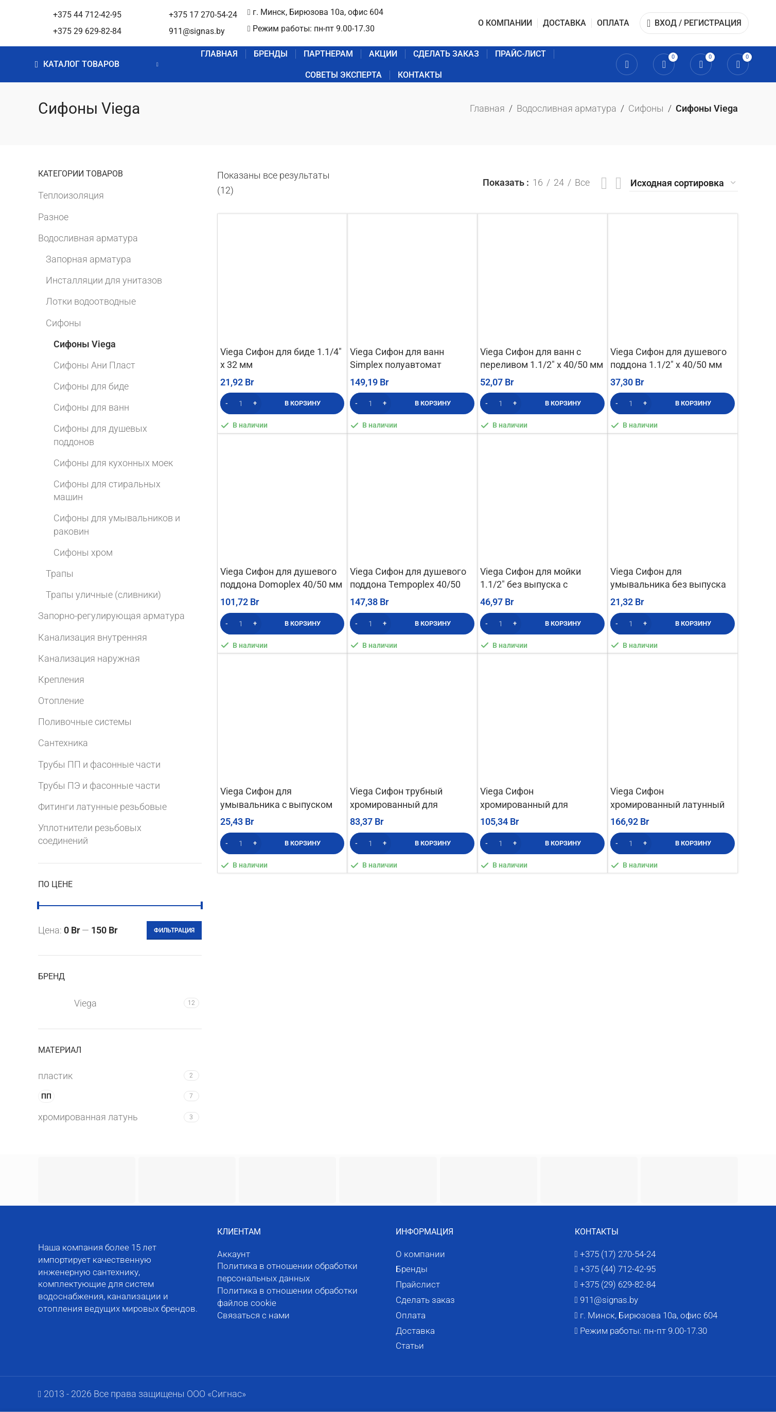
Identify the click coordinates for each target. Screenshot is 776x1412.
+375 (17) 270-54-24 (618, 1254)
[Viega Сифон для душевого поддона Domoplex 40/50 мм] (282, 498)
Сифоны (646, 108)
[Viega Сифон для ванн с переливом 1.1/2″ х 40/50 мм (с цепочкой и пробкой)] (542, 279)
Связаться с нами (253, 1315)
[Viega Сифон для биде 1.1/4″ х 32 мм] (282, 279)
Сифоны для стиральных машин (107, 490)
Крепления (61, 679)
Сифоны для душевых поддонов (100, 435)
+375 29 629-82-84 (239, 31)
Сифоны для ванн (91, 407)
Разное (53, 216)
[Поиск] (627, 64)
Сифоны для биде (91, 386)
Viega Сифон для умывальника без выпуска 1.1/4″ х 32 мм (668, 584)
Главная (487, 108)
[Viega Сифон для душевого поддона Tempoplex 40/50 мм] (412, 498)
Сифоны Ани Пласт (94, 365)
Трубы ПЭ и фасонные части (99, 785)
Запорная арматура (88, 259)
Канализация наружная (89, 658)
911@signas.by (334, 37)
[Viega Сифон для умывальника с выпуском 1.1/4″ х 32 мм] (282, 718)
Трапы (60, 573)
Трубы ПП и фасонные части (99, 764)
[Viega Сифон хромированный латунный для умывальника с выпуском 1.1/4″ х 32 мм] (672, 718)
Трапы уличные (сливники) (103, 594)
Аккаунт (233, 1254)
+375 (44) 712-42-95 (618, 1269)
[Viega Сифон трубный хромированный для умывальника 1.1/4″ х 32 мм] (412, 718)
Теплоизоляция (71, 195)
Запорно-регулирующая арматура (111, 615)
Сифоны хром (83, 552)
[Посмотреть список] (604, 183)
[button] (282, 403)
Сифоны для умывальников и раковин (117, 524)
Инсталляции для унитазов (104, 280)
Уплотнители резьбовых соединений (90, 834)
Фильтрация (174, 930)
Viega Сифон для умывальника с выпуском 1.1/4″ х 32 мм (276, 804)
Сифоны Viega (85, 344)
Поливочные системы (85, 721)
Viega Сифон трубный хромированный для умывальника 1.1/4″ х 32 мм (410, 804)
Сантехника (63, 742)
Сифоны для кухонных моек (113, 462)
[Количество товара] (241, 403)
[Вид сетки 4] (618, 183)
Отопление (61, 700)
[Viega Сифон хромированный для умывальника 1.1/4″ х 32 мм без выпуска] (542, 718)
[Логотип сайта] (104, 22)
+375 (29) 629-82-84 (618, 1284)
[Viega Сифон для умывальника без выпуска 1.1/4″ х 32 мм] (672, 498)
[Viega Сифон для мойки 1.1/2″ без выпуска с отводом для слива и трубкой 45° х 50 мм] (542, 498)
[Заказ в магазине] (683, 183)
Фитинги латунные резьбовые (102, 806)
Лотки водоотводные (91, 301)
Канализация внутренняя (92, 637)
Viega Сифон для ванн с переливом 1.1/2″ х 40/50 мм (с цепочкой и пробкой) (541, 364)
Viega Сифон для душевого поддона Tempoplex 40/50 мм (408, 584)
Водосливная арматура (566, 108)
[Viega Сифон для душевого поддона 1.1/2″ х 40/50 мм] (672, 279)
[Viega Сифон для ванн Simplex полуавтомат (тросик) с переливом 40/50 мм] (412, 279)
